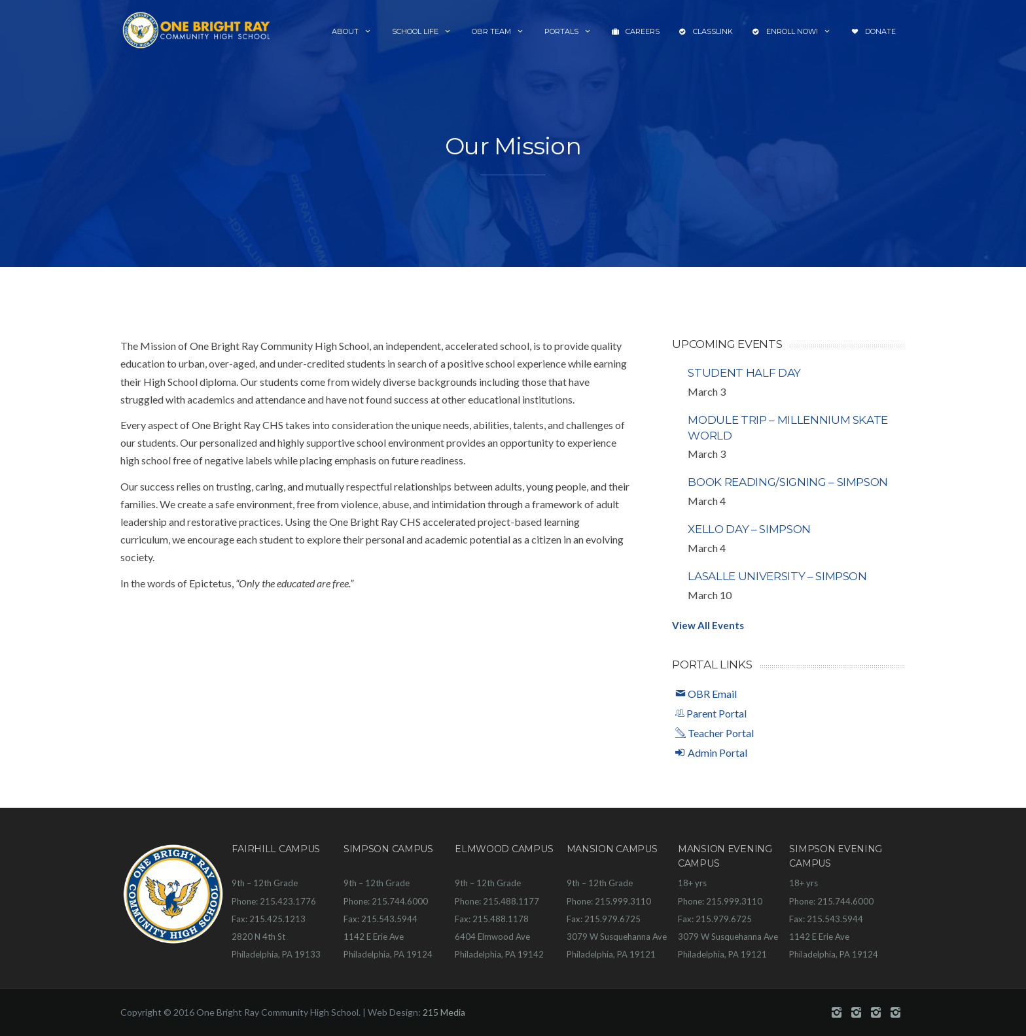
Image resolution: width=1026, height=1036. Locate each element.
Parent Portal (711, 713)
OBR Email (706, 693)
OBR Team (498, 31)
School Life (422, 31)
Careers (636, 32)
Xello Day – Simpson (749, 529)
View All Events (708, 625)
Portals (568, 31)
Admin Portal (711, 752)
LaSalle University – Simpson (777, 576)
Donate (873, 32)
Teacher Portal (714, 733)
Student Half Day (744, 372)
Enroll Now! (792, 32)
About (352, 31)
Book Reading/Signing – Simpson (788, 482)
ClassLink (706, 32)
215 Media (444, 1012)
